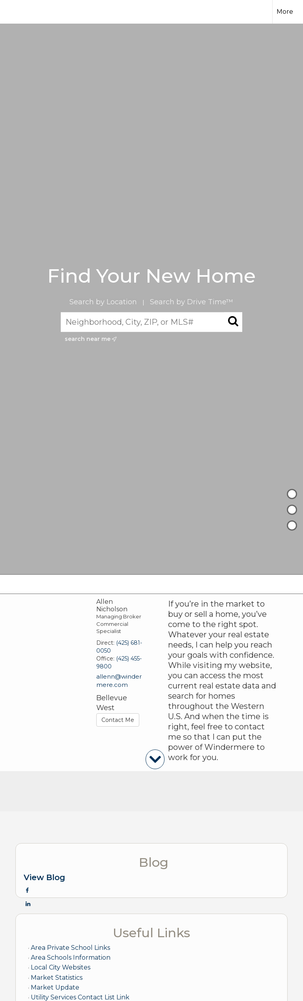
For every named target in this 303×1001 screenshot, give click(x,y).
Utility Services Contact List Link (80, 997)
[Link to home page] (19, 12)
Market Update (55, 987)
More (285, 11)
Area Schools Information (70, 957)
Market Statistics (56, 977)
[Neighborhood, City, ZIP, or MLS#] (152, 322)
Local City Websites (60, 967)
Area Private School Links (70, 947)
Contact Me (117, 719)
